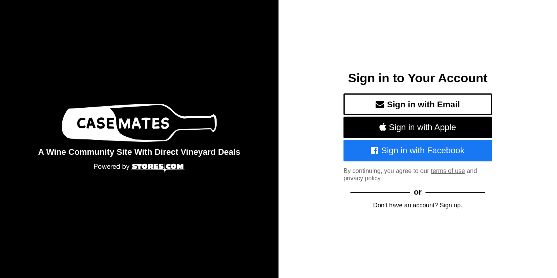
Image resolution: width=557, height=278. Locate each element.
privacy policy (361, 178)
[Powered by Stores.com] (139, 168)
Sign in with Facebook (418, 150)
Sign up (450, 205)
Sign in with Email (418, 104)
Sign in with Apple (417, 127)
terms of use (448, 171)
